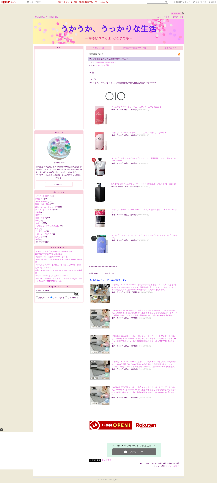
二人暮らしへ (40, 231)
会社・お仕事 (40, 218)
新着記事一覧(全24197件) (134, 48)
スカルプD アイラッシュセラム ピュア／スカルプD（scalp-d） (137, 107)
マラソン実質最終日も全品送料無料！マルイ (108, 59)
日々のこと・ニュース (44, 210)
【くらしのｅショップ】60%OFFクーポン (107, 280)
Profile (59, 132)
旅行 (37, 220)
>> (181, 2)
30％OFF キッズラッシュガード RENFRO (52, 276)
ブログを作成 (200, 2)
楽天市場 (212, 2)
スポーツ (38, 223)
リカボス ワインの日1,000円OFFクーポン (52, 257)
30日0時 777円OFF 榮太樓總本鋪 (48, 254)
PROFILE (53, 17)
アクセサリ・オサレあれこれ (47, 226)
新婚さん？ (39, 199)
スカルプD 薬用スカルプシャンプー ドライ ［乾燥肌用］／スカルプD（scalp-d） (144, 184)
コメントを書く (172, 466)
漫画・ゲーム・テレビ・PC (46, 207)
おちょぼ (38, 237)
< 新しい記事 (99, 48)
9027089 (176, 13)
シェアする (107, 460)
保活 (37, 239)
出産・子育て (35, 2)
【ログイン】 (178, 17)
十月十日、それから (43, 234)
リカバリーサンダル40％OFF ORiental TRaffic (54, 251)
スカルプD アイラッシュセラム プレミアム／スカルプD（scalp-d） (139, 133)
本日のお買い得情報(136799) (106, 62)
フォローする (58, 184)
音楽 (37, 215)
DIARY (44, 17)
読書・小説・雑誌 (42, 204)
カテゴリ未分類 (41, 196)
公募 (37, 229)
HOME (37, 17)
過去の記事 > (170, 48)
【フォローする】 (163, 17)
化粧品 (38, 212)
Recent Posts (59, 247)
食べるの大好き (41, 201)
